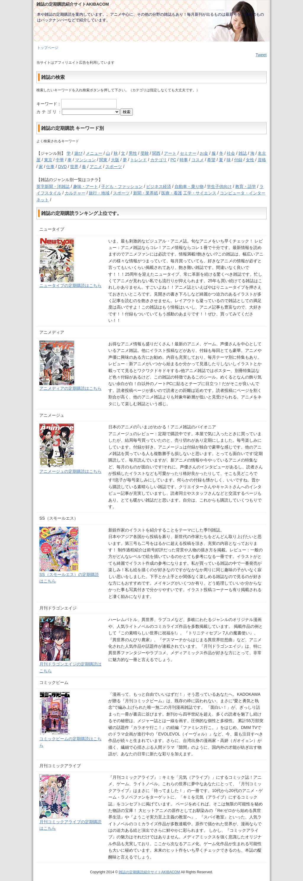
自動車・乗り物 (189, 186)
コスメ (197, 159)
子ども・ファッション (122, 186)
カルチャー (75, 193)
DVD (62, 166)
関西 (156, 153)
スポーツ (113, 166)
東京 (48, 159)
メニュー (94, 153)
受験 (145, 153)
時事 (184, 159)
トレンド (138, 159)
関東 (103, 159)
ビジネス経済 (158, 186)
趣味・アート (85, 186)
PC (173, 159)
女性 (250, 159)
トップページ (47, 48)
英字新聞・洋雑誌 (53, 186)
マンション (85, 159)
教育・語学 (245, 186)
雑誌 (242, 153)
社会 (231, 153)
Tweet (261, 54)
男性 (133, 153)
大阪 (115, 159)
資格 (262, 159)
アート (170, 153)
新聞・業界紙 (145, 193)
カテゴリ (158, 159)
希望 (211, 159)
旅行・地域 (99, 193)
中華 (60, 159)
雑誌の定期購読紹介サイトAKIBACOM (149, 872)
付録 (238, 159)
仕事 (50, 166)
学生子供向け (219, 186)
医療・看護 (171, 193)
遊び (78, 153)
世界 (74, 166)
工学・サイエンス (199, 193)
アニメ (96, 166)
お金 (204, 153)
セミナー (188, 153)
